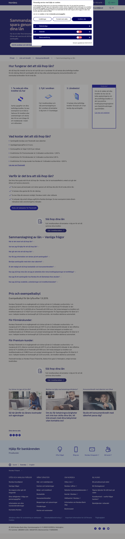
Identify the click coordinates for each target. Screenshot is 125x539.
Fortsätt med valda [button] (61, 19)
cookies (42, 14)
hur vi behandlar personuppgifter (56, 14)
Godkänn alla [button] (82, 19)
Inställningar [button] (42, 19)
